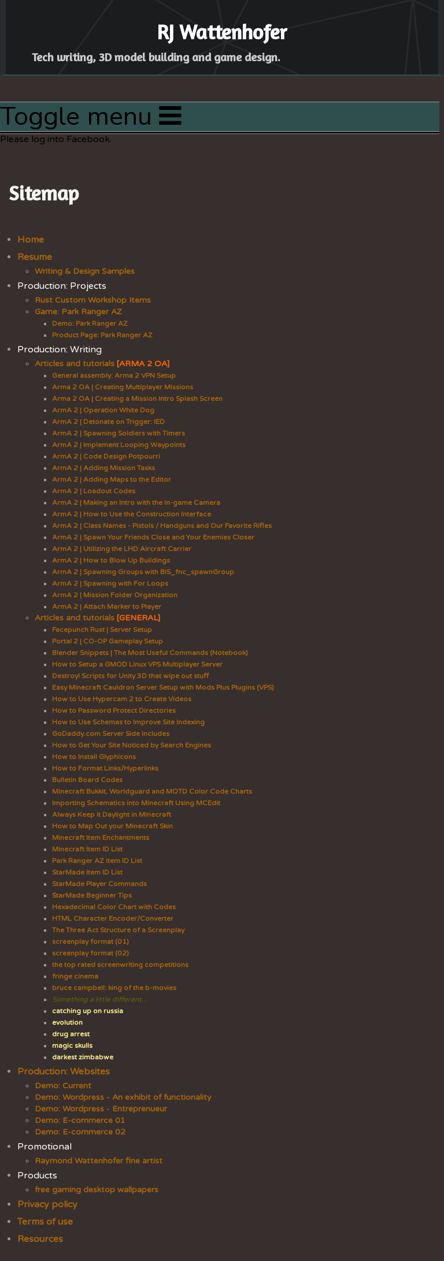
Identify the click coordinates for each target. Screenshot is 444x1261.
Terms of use (45, 1221)
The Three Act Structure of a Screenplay (118, 930)
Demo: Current (63, 1086)
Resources (40, 1239)
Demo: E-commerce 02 (80, 1132)
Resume (34, 257)
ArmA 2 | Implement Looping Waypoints (119, 445)
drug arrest (71, 1034)
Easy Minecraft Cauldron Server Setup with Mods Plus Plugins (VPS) (163, 687)
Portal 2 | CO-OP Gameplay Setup (107, 641)
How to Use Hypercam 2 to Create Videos (121, 699)
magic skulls (72, 1045)
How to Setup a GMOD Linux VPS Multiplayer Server (137, 664)
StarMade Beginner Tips (92, 895)
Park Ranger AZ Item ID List (97, 861)
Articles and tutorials (102, 364)
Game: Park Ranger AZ (78, 312)
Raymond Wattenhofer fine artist (98, 1161)
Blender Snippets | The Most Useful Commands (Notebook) (150, 653)
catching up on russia (87, 1011)
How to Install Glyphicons (94, 757)
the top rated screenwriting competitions (120, 965)
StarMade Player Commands (99, 884)
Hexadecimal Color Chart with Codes (114, 907)
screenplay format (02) (90, 953)
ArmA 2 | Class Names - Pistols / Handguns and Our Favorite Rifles (162, 526)
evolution (67, 1022)
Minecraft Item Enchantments (100, 838)
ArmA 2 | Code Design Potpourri (106, 456)
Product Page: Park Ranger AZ (102, 335)
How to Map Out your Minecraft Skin (112, 826)
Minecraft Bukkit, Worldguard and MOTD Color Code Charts (152, 791)
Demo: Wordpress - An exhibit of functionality (123, 1097)
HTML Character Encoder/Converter (112, 918)
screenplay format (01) (90, 942)
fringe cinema (75, 976)
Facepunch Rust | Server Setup (102, 630)
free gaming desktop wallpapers (96, 1190)
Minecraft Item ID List (87, 849)
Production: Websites (63, 1071)
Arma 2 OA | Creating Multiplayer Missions (122, 387)
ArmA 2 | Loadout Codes (93, 491)
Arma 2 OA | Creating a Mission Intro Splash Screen (137, 399)
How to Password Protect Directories (114, 710)
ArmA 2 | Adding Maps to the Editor (111, 479)
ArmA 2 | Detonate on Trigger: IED (108, 422)
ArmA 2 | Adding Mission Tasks (103, 468)
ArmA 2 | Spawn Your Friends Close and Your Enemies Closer (153, 537)
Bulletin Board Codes (87, 780)
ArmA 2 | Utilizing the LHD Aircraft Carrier (121, 549)
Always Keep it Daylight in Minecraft (111, 814)
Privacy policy (47, 1204)
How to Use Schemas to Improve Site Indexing (128, 722)
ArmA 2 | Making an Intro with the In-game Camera (136, 503)
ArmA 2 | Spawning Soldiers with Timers (118, 433)
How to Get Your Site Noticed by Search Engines (131, 745)
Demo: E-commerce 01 (80, 1120)
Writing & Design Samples (85, 271)
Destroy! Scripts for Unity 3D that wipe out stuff (130, 676)
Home (30, 239)
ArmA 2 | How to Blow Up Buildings (111, 560)
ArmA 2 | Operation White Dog (103, 410)
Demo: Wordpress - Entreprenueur (101, 1109)
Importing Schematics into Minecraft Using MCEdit (136, 803)
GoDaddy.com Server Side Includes (110, 734)
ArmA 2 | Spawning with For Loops (110, 583)
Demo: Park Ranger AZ (90, 323)
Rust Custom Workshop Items (93, 300)
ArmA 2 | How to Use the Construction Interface (131, 514)
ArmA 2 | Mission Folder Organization (114, 595)
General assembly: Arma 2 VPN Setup (114, 375)
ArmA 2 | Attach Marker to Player (106, 606)
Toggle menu (91, 117)
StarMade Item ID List (87, 872)
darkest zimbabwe (82, 1057)
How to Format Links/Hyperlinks (105, 768)
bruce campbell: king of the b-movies (114, 988)
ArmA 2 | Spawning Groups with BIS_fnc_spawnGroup (143, 572)
